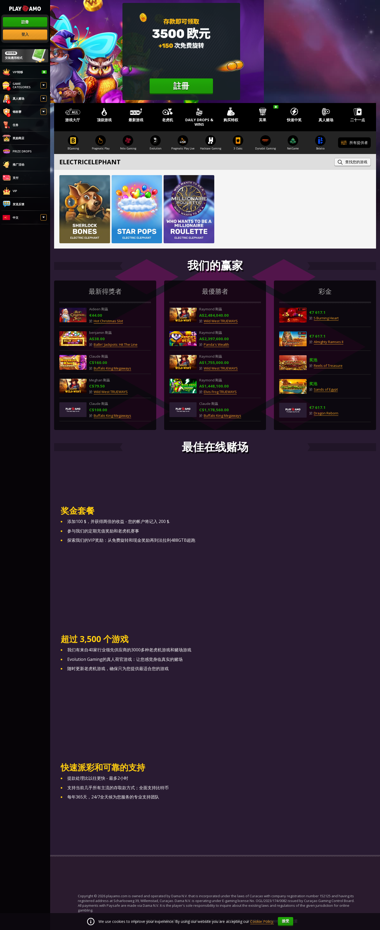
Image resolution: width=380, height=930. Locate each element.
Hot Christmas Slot (108, 321)
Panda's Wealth (216, 344)
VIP (10, 191)
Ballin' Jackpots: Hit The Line (116, 344)
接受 (285, 920)
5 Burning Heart (326, 318)
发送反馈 (13, 204)
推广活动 (13, 165)
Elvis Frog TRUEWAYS (220, 392)
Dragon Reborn (326, 413)
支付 (10, 178)
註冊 (25, 21)
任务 (10, 125)
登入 (25, 34)
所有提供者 (354, 143)
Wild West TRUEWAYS (111, 392)
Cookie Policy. (262, 921)
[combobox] (25, 218)
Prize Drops (17, 151)
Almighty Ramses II (328, 342)
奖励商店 (13, 138)
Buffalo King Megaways (112, 368)
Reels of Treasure (328, 365)
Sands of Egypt (326, 389)
